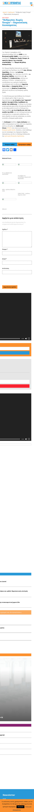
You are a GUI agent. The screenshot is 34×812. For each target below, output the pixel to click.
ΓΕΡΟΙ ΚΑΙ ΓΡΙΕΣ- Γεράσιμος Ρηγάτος (20, 555)
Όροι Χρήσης (17, 796)
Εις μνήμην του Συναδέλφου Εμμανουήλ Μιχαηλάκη (24, 180)
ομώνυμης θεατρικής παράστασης (14, 136)
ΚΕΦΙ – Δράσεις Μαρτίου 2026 (8, 201)
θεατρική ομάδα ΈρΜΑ (8, 130)
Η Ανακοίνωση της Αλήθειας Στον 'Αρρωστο (20, 545)
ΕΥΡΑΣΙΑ (9, 128)
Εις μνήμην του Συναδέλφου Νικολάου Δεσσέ (20, 492)
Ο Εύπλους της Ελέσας (18, 563)
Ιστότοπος (5, 280)
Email (4, 270)
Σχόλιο (5, 241)
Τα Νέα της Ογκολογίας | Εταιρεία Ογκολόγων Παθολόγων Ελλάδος (12, 3)
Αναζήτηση (8, 326)
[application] (16, 312)
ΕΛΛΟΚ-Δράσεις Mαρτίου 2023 (10, 647)
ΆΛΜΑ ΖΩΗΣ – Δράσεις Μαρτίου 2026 (24, 201)
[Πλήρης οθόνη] (29, 319)
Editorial (4, 220)
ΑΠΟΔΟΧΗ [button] (20, 807)
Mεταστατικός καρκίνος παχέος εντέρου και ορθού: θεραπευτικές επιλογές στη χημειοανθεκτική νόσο (21, 504)
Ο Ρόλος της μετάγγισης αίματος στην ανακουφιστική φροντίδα (21, 515)
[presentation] (16, 290)
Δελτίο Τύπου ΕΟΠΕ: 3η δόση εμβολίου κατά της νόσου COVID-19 (15, 602)
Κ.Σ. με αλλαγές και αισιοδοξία (7, 173)
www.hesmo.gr (19, 792)
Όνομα (5, 261)
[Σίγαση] (26, 319)
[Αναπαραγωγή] (3, 319)
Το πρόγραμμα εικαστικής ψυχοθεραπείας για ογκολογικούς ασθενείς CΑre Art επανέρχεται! (15, 625)
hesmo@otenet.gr (19, 789)
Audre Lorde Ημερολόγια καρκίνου (19, 535)
